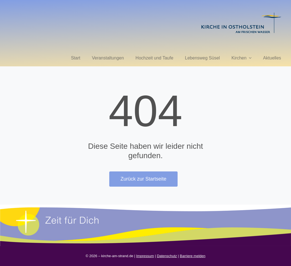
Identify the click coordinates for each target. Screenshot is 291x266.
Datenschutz (167, 256)
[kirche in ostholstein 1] (241, 13)
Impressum (145, 256)
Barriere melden (193, 256)
